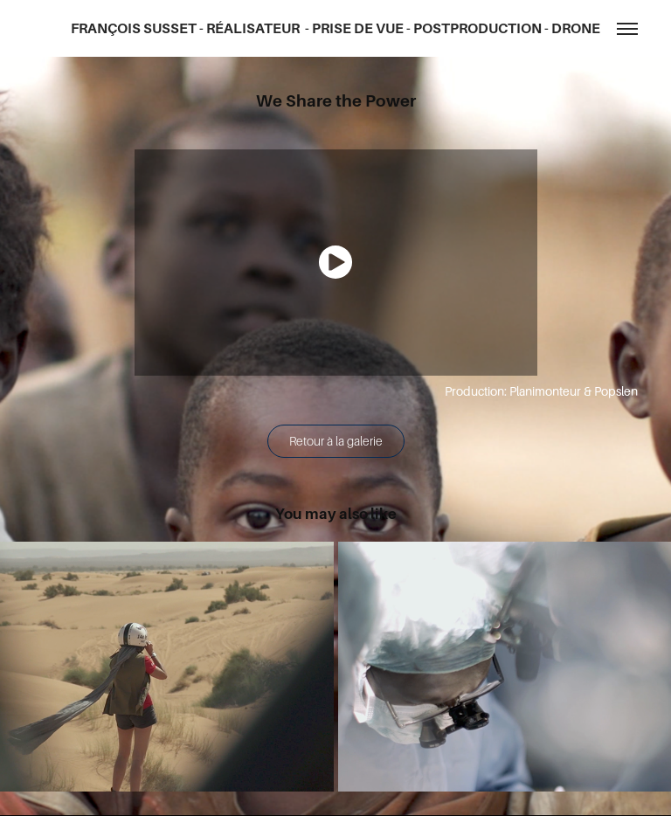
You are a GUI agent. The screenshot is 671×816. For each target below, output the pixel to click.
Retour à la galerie (336, 441)
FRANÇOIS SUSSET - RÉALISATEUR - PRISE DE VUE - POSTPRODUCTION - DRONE (335, 29)
